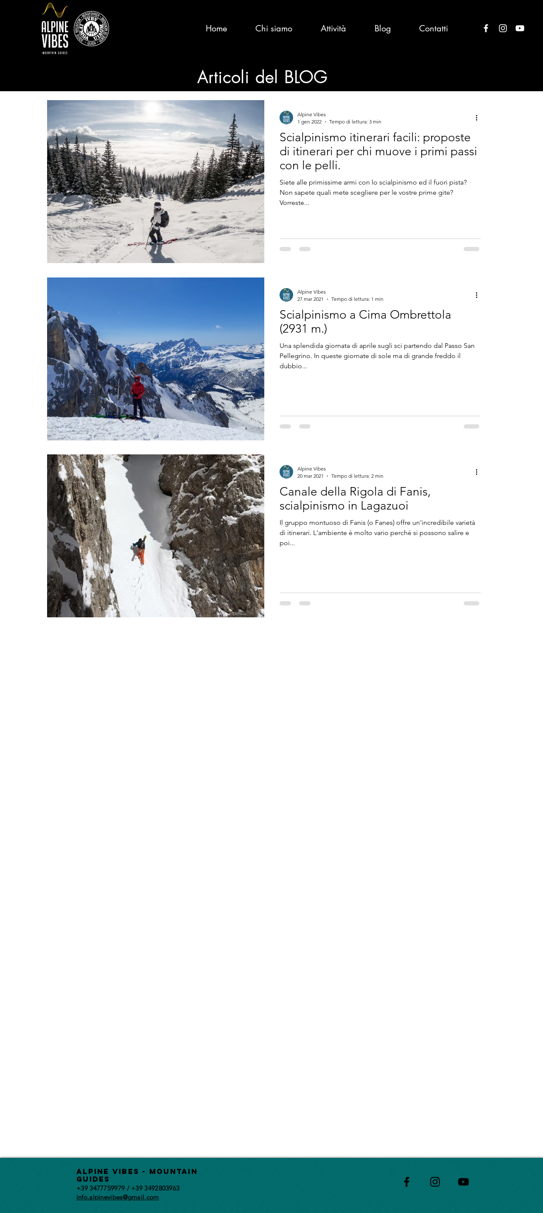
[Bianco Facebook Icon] (486, 28)
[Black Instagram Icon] (435, 1181)
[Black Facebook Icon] (406, 1181)
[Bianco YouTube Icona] (520, 28)
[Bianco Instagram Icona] (503, 28)
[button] (485, 75)
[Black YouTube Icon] (463, 1181)
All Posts (59, 74)
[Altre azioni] (479, 117)
